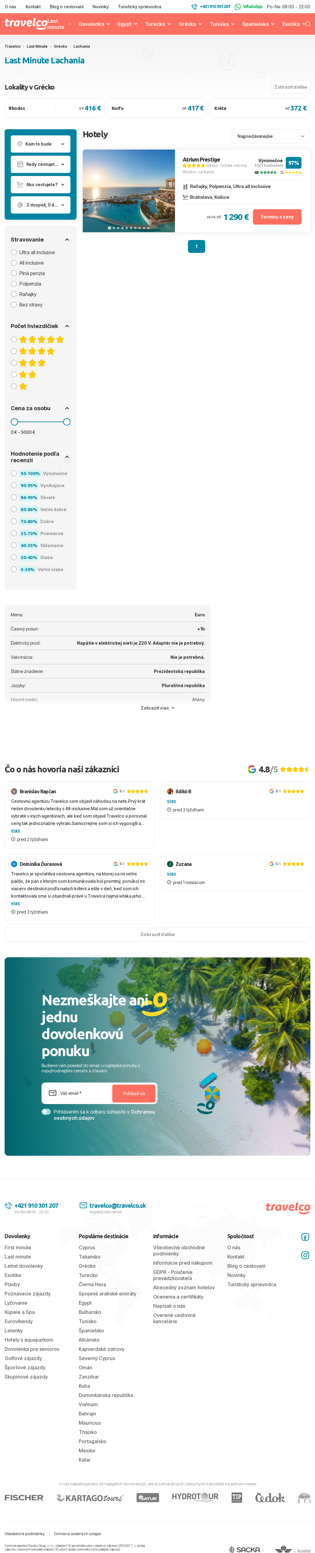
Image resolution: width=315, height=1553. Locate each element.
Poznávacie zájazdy (27, 1294)
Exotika (291, 24)
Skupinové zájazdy (26, 1377)
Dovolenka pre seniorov (32, 1349)
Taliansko (90, 1257)
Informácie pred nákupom (183, 1263)
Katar (85, 1460)
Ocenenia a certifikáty (178, 1297)
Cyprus (87, 1247)
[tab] (109, 228)
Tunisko (219, 24)
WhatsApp (248, 7)
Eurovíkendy (19, 1321)
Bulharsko (90, 1312)
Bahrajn (87, 1414)
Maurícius (90, 1423)
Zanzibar (89, 1377)
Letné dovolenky (24, 1266)
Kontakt (33, 6)
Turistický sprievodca (139, 6)
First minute (18, 1247)
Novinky (101, 6)
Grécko (187, 24)
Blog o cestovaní (66, 6)
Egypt (125, 24)
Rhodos (189, 172)
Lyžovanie (16, 1303)
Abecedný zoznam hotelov (184, 1287)
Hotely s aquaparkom (29, 1340)
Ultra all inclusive (37, 252)
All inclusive (31, 263)
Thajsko (88, 1432)
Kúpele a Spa (20, 1312)
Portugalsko (92, 1441)
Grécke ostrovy (234, 165)
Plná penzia (32, 273)
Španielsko (255, 24)
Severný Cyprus (97, 1358)
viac (15, 830)
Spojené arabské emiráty (107, 1294)
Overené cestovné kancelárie (174, 1318)
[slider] (14, 422)
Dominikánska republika (106, 1395)
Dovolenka (91, 24)
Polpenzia (30, 283)
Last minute (55, 24)
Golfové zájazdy (23, 1358)
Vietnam (88, 1404)
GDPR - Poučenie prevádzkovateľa (173, 1275)
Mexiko (87, 1450)
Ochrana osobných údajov (77, 1533)
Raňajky (28, 294)
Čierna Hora (92, 1284)
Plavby (12, 1284)
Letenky (14, 1330)
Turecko (155, 24)
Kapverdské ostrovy (101, 1349)
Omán (85, 1367)
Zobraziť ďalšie (290, 87)
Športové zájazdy (25, 1367)
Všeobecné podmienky (25, 1533)
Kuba (84, 1386)
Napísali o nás (169, 1306)
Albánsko (89, 1340)
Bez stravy (30, 304)
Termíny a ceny (277, 216)
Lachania (206, 172)
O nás (10, 6)
